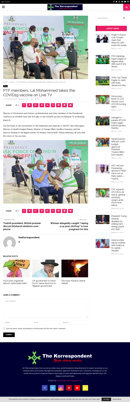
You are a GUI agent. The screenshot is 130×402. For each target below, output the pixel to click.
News (5, 86)
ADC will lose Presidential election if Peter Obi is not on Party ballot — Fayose (118, 172)
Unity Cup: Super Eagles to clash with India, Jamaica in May (119, 81)
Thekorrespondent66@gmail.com (69, 380)
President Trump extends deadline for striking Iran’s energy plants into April (119, 222)
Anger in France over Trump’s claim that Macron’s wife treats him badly (119, 40)
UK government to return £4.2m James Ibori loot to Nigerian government (44, 283)
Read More (117, 399)
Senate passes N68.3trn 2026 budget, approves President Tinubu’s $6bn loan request (118, 147)
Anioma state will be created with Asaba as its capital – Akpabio (118, 245)
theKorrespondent (11, 99)
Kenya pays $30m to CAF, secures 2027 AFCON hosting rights (118, 101)
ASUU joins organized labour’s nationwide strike (15, 282)
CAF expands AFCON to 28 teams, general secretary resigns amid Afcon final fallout (118, 197)
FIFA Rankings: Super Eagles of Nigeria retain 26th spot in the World (118, 61)
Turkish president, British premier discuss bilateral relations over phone (22, 226)
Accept (106, 399)
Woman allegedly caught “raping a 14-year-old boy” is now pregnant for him (69, 226)
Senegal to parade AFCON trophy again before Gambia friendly (118, 122)
